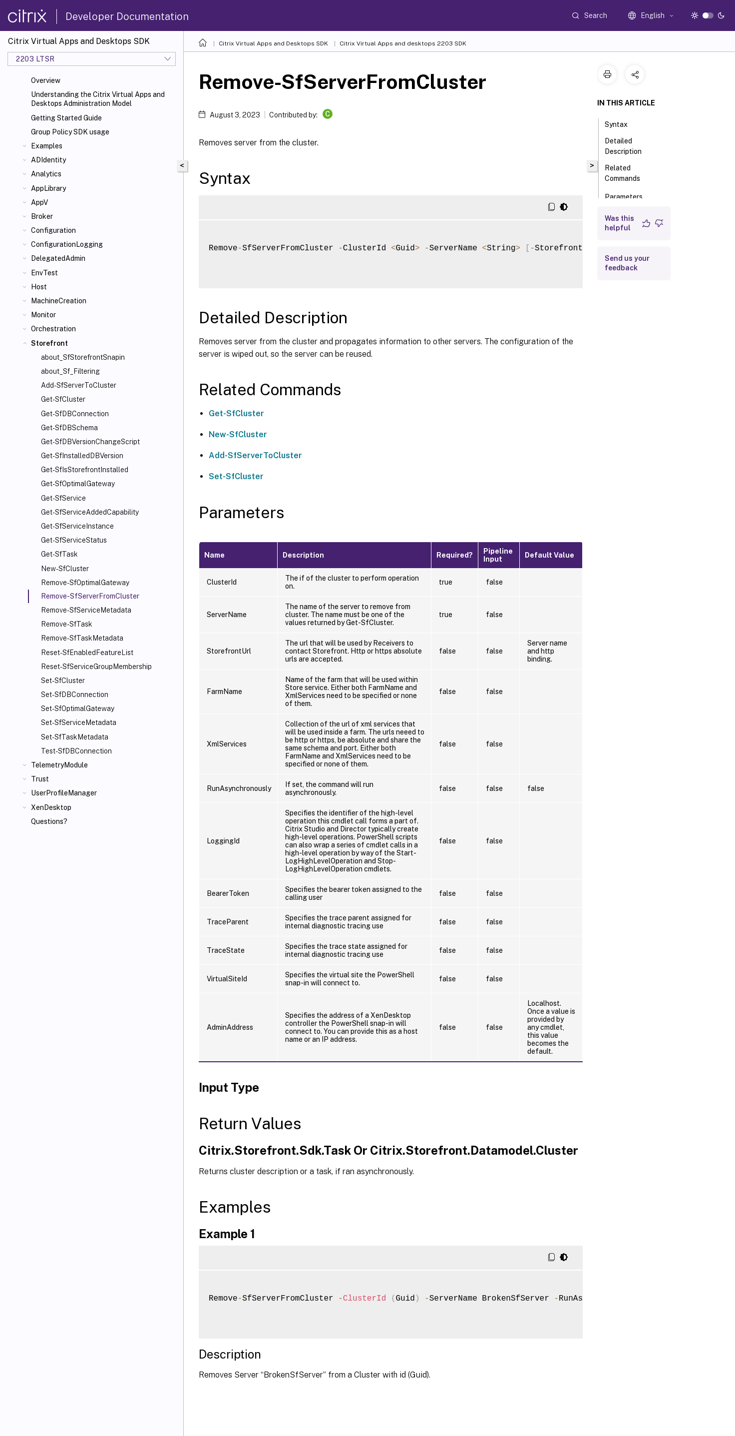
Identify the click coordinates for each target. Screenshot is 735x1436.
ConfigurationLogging (67, 244)
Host (39, 287)
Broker (42, 216)
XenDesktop (51, 807)
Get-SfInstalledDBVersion (82, 456)
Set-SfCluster (63, 681)
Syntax (622, 123)
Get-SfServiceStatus (74, 540)
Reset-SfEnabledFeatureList (87, 653)
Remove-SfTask (66, 624)
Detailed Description (629, 146)
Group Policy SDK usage (70, 132)
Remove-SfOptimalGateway (85, 583)
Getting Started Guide (66, 118)
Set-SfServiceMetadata (78, 722)
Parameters (629, 196)
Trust (40, 779)
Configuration (53, 230)
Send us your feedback (627, 263)
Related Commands (628, 173)
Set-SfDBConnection (74, 695)
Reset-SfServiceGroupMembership (96, 667)
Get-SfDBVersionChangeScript (90, 442)
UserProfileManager (64, 793)
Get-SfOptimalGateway (78, 484)
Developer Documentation (127, 16)
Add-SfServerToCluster (78, 385)
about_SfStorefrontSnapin (83, 357)
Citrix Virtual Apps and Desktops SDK (273, 43)
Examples (46, 146)
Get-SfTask (59, 554)
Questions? (49, 821)
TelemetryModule (59, 765)
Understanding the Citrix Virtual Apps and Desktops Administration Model (98, 98)
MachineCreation (58, 301)
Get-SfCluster (63, 399)
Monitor (43, 315)
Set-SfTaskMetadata (74, 737)
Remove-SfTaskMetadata (82, 638)
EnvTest (44, 273)
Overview (45, 80)
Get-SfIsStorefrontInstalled (84, 470)
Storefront (49, 343)
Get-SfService (63, 498)
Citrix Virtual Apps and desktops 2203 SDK (403, 43)
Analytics (46, 174)
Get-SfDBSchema (69, 428)
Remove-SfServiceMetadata (86, 610)
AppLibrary (48, 188)
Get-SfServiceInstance (77, 526)
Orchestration (53, 329)
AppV (39, 202)
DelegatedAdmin (58, 258)
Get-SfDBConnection (75, 414)
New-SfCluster (65, 569)
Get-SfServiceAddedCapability (90, 512)
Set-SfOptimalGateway (77, 709)
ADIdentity (48, 160)
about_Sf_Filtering (70, 371)
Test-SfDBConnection (76, 751)
